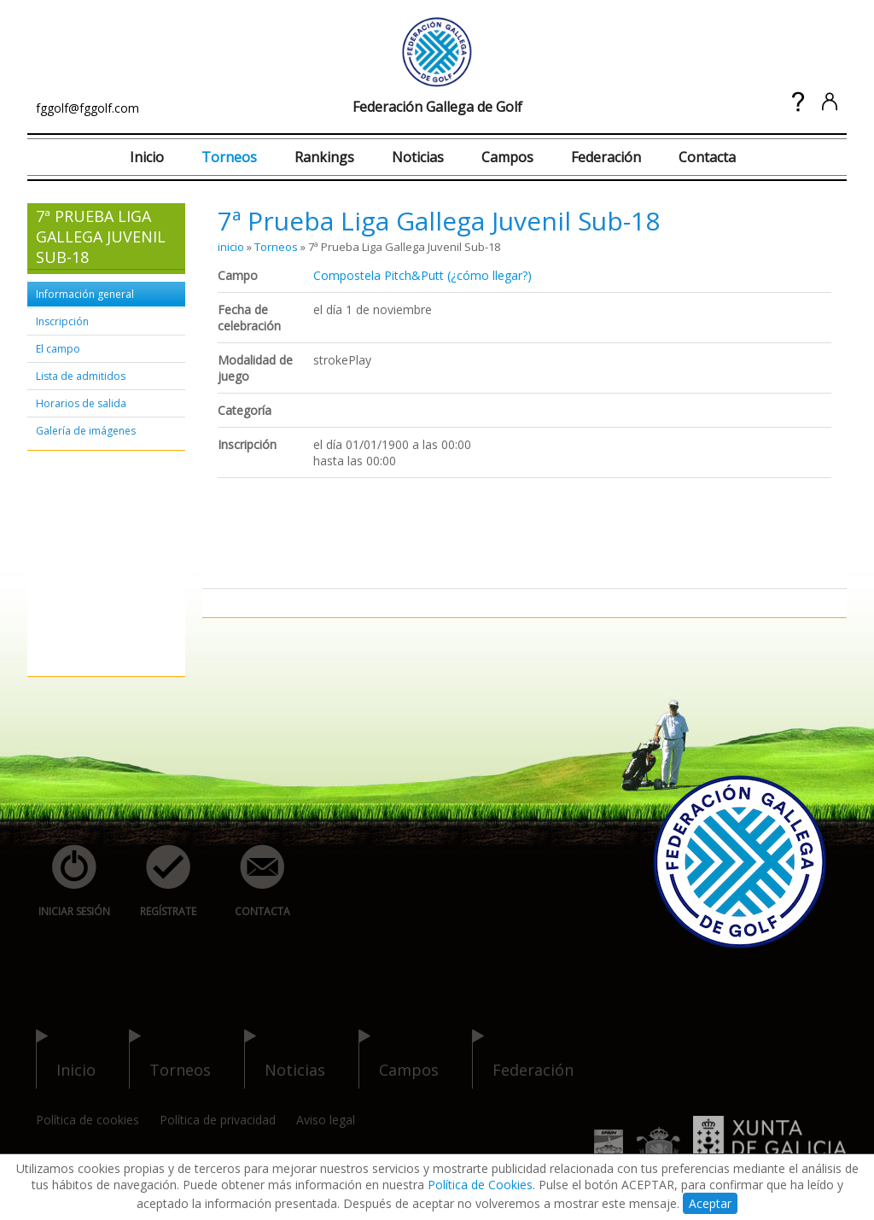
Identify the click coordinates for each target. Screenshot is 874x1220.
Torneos (229, 157)
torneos (170, 1059)
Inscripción (62, 321)
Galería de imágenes (86, 430)
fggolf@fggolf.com (87, 108)
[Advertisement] (87, 564)
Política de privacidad (218, 1120)
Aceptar (710, 1203)
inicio (231, 246)
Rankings (324, 157)
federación (523, 1059)
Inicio (147, 157)
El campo (58, 348)
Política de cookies (87, 1120)
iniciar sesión (68, 881)
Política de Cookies (480, 1184)
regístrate (158, 881)
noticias (284, 1059)
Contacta (707, 157)
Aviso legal (325, 1120)
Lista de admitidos (80, 376)
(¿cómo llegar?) (489, 275)
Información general (85, 294)
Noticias (418, 157)
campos (398, 1059)
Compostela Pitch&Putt (378, 275)
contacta (252, 881)
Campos (507, 157)
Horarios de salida (81, 403)
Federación (606, 157)
